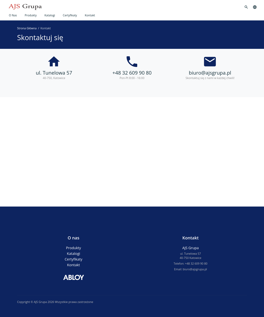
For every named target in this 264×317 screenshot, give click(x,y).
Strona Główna (27, 28)
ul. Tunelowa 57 (54, 72)
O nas (13, 15)
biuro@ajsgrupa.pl (210, 72)
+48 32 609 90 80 (132, 72)
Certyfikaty (70, 15)
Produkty (31, 15)
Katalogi (50, 15)
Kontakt (90, 15)
